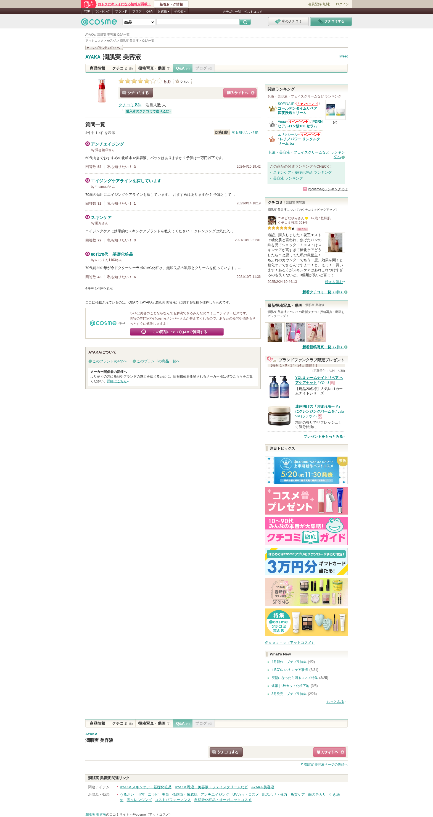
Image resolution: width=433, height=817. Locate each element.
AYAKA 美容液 (262, 787)
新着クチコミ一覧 (323, 292)
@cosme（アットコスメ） (152, 814)
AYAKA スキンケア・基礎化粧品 (145, 787)
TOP (87, 11)
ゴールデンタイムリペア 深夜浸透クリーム (299, 110)
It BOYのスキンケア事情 (289, 670)
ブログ (136, 11)
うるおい (127, 794)
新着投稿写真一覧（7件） (323, 347)
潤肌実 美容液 (122, 57)
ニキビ (153, 794)
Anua (282, 121)
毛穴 (141, 794)
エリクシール (288, 134)
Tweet (343, 56)
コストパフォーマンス (173, 800)
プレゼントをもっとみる (323, 436)
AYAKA (93, 57)
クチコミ (122, 68)
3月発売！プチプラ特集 (289, 694)
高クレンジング (139, 800)
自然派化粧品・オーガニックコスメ (223, 800)
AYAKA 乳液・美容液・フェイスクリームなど (211, 787)
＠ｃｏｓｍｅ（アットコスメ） (290, 643)
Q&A (149, 11)
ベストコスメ (253, 11)
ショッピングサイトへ (240, 92)
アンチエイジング (214, 794)
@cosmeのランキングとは (328, 189)
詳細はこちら (117, 381)
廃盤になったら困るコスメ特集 (294, 678)
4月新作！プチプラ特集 (289, 662)
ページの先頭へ (326, 764)
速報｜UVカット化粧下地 (290, 686)
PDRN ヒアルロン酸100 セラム (300, 123)
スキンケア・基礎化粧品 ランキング (302, 172)
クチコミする (136, 92)
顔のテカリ (317, 794)
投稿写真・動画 (154, 68)
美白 (165, 794)
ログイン (342, 4)
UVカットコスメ (246, 794)
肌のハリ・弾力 (274, 794)
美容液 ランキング (288, 178)
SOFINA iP (286, 104)
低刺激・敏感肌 (184, 794)
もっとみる (335, 702)
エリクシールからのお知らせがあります (309, 134)
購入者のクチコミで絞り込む (147, 111)
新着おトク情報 (171, 4)
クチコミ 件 (129, 105)
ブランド (121, 11)
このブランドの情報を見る (104, 47)
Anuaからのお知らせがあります (298, 121)
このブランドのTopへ (110, 361)
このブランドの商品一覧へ (158, 361)
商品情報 (97, 68)
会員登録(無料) (319, 4)
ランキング (102, 11)
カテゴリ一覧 (232, 11)
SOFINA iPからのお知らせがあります (306, 104)
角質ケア (298, 794)
